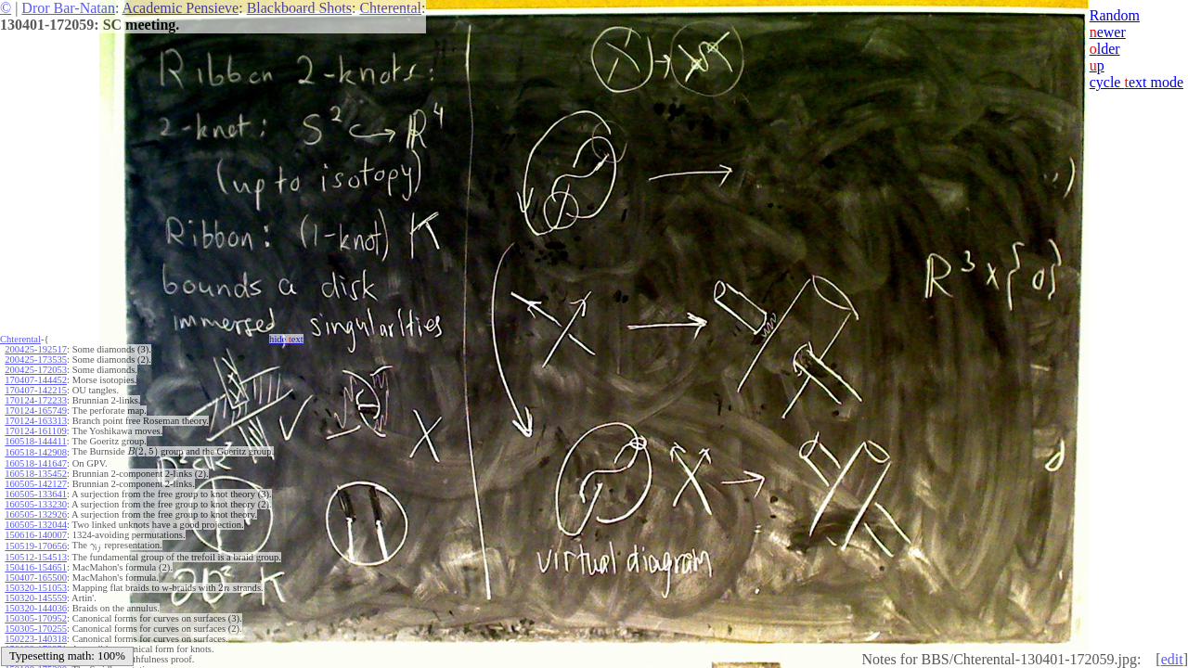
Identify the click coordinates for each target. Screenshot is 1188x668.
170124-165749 (36, 410)
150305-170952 (36, 618)
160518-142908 (36, 452)
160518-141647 (36, 463)
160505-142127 (36, 484)
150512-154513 (36, 557)
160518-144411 (35, 441)
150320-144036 (36, 608)
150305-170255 (36, 628)
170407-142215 (36, 390)
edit (1172, 659)
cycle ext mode (1136, 82)
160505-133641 (36, 494)
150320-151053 (36, 588)
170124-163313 (36, 421)
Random (1115, 15)
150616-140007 (36, 535)
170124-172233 (36, 400)
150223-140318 (36, 639)
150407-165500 (36, 577)
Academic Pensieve (180, 8)
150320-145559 (36, 598)
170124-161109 (35, 431)
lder (1105, 49)
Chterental (390, 8)
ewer (1108, 32)
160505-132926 (36, 514)
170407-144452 (36, 380)
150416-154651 (36, 567)
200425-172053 (36, 370)
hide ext (286, 339)
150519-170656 (36, 546)
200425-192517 (36, 349)
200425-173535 (36, 359)
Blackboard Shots (299, 8)
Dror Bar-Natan (68, 8)
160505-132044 (36, 525)
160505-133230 (36, 504)
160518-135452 (36, 474)
